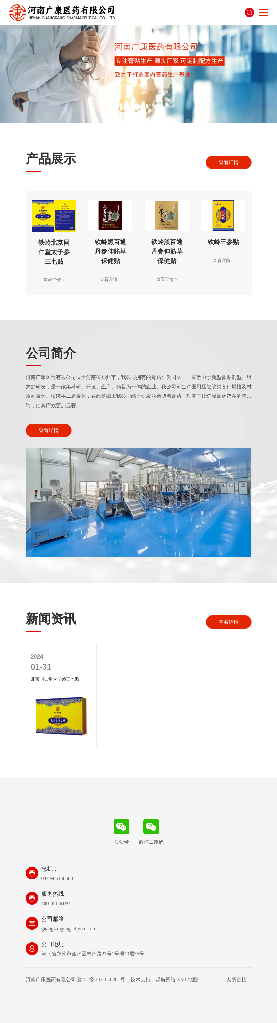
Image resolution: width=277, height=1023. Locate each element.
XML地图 (187, 979)
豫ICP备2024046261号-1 (103, 979)
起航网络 (166, 979)
